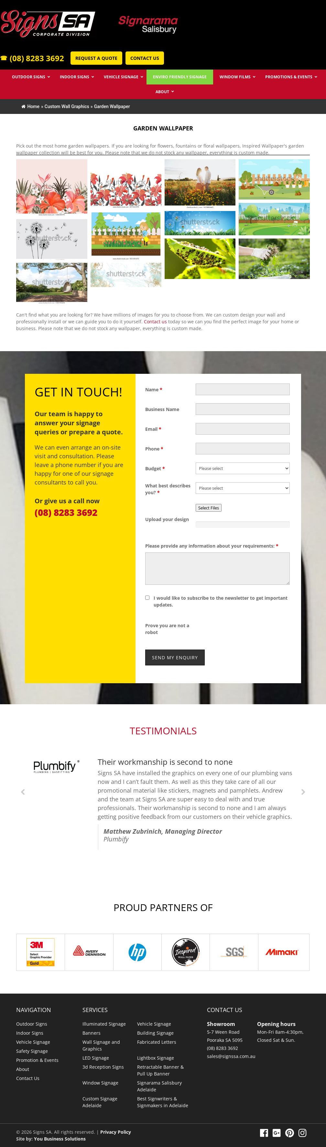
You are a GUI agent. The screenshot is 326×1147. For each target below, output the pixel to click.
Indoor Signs (29, 1033)
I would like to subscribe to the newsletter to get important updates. (221, 601)
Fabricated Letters (156, 1042)
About (22, 1069)
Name (153, 389)
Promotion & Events (37, 1060)
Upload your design (167, 519)
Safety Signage (32, 1051)
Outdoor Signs (31, 1024)
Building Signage (155, 1033)
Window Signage (100, 1083)
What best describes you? (167, 489)
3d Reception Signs (103, 1067)
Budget (155, 468)
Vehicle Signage (33, 1042)
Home (30, 106)
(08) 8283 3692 (32, 58)
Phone (154, 449)
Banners (91, 1033)
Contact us (155, 321)
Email (153, 429)
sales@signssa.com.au (231, 1056)
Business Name (162, 409)
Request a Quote (96, 58)
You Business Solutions (60, 1139)
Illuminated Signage (104, 1024)
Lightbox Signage (155, 1058)
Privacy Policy (115, 1132)
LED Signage (95, 1058)
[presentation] (245, 628)
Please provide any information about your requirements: (211, 546)
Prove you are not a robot (167, 628)
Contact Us (144, 58)
